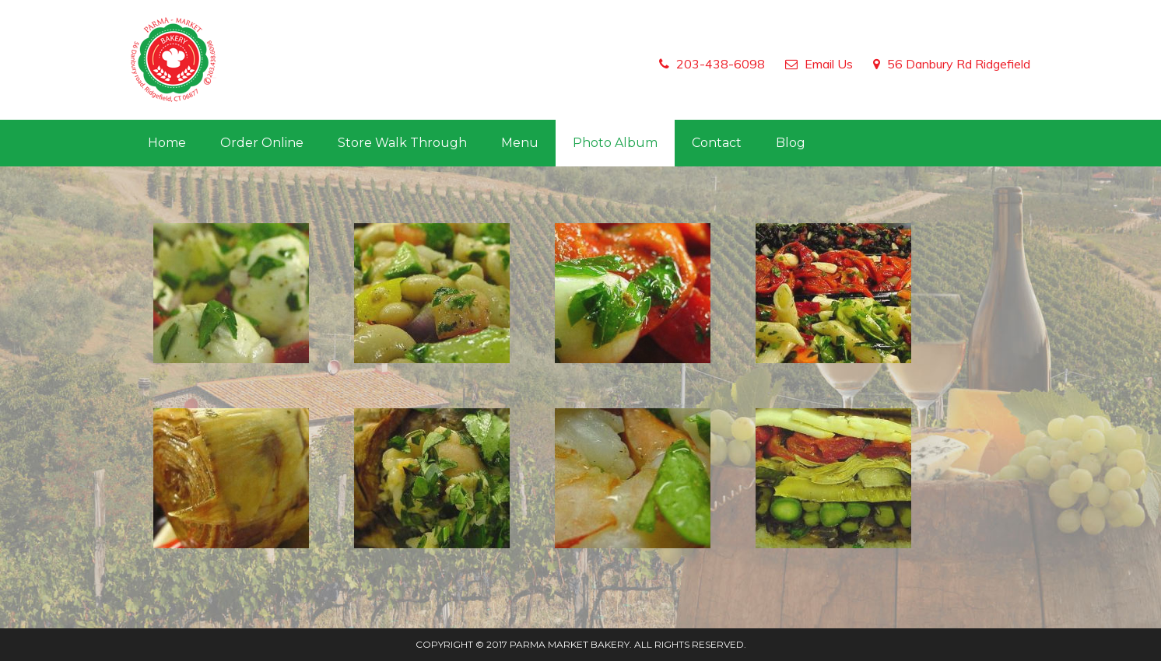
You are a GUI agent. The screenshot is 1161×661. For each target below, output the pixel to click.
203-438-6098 (720, 64)
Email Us (829, 64)
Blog (790, 142)
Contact (717, 142)
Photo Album (615, 142)
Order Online (261, 142)
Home (167, 142)
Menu (519, 142)
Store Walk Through (402, 142)
